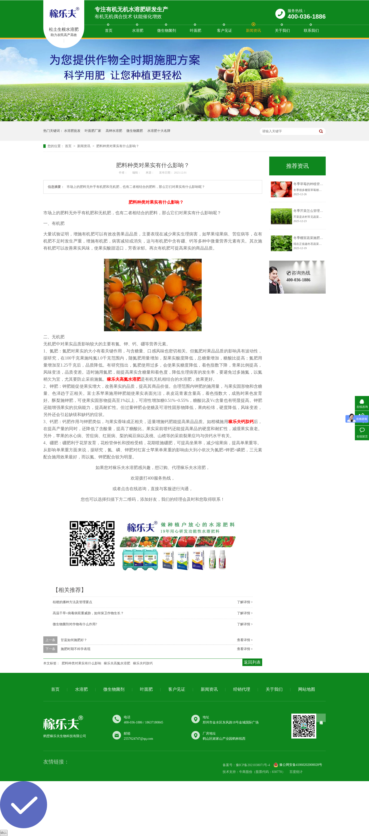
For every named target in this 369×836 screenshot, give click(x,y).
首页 (108, 30)
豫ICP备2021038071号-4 (253, 765)
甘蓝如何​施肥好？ (74, 640)
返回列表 (252, 662)
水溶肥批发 (72, 131)
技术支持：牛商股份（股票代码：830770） (254, 772)
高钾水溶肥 (114, 131)
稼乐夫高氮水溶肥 (117, 663)
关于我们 (282, 30)
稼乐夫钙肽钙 (143, 663)
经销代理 (241, 689)
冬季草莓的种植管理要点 (311, 184)
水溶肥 (137, 30)
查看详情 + (245, 640)
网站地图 (306, 689)
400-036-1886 (307, 16)
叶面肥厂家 (93, 131)
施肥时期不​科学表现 (75, 649)
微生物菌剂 (166, 30)
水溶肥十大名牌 (158, 131)
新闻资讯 (253, 30)
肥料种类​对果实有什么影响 (81, 663)
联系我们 (311, 30)
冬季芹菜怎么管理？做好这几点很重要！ (323, 211)
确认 (3, 833)
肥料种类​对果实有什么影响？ (117, 146)
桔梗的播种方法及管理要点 (72, 602)
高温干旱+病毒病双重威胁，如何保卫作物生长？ (88, 613)
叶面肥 (195, 30)
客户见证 (224, 30)
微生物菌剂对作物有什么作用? (75, 624)
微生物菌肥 (134, 131)
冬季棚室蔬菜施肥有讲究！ (313, 238)
